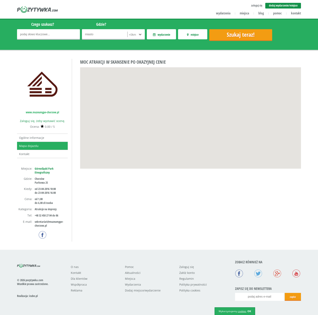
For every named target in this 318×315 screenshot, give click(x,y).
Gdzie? (101, 24)
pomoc (277, 13)
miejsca (244, 13)
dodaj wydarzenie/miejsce (283, 5)
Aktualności (133, 273)
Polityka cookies (189, 290)
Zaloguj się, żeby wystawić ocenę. (42, 121)
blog (261, 13)
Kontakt (24, 154)
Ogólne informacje (31, 138)
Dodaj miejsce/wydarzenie (143, 290)
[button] (190, 114)
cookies (242, 311)
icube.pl (33, 296)
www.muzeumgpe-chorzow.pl (42, 112)
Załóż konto (187, 273)
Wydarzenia (133, 284)
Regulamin (186, 279)
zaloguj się (256, 5)
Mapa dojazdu (29, 146)
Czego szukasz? (42, 24)
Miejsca (130, 279)
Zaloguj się (186, 267)
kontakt (296, 13)
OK (249, 311)
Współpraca (79, 284)
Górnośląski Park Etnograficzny (44, 170)
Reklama (76, 290)
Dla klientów (79, 279)
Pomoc (129, 267)
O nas (75, 267)
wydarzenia (223, 13)
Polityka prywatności (193, 284)
